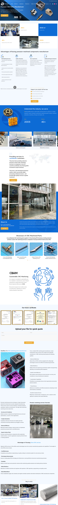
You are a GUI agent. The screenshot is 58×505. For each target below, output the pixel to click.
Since (25, 119)
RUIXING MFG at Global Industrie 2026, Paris (28, 500)
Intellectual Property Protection (51, 58)
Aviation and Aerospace (35, 147)
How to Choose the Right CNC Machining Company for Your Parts (9, 498)
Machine (43, 119)
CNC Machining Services (6, 58)
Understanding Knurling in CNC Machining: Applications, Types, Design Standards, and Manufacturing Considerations (48, 504)
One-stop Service (33, 58)
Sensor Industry (11, 147)
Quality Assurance (19, 58)
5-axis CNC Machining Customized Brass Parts (7, 258)
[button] (56, 139)
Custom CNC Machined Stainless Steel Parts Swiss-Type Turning (50, 258)
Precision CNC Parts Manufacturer (12, 7)
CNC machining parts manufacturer (17, 350)
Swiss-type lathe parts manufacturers (21, 258)
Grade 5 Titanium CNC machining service (36, 258)
